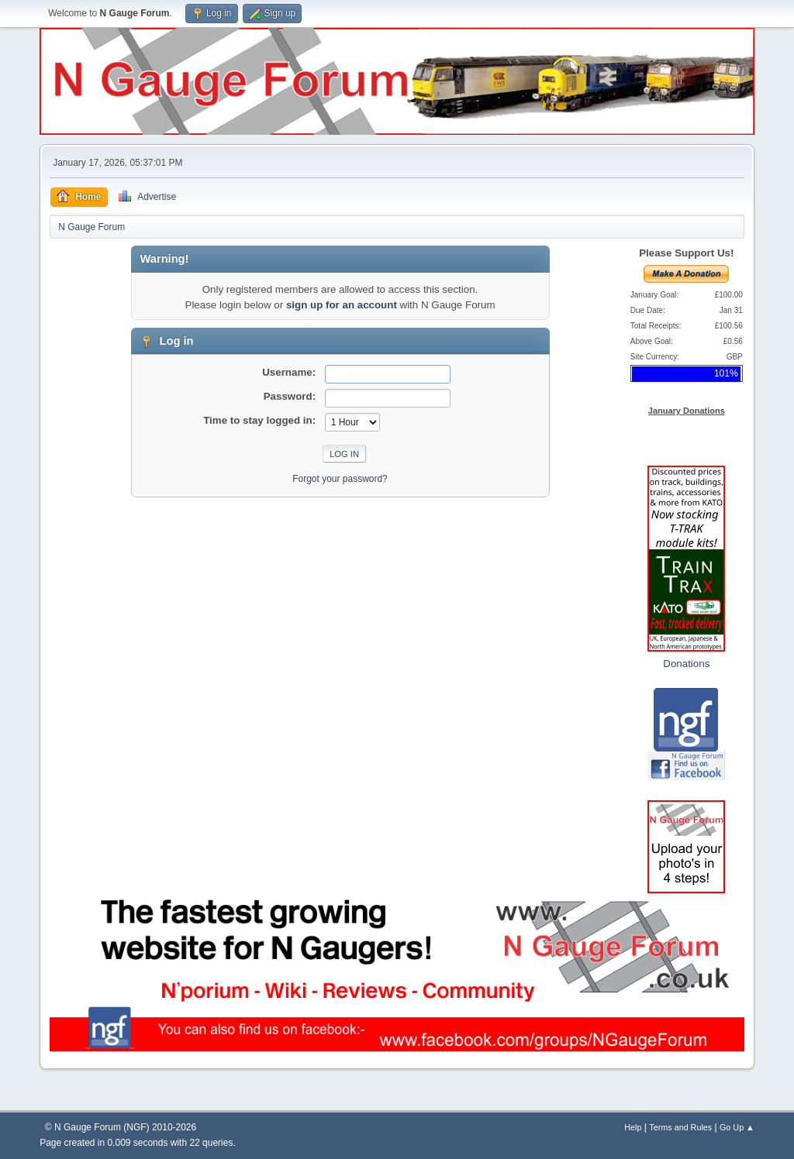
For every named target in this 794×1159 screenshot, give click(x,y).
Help (632, 1127)
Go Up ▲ (737, 1127)
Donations (686, 663)
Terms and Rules (680, 1127)
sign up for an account (341, 305)
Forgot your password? (340, 478)
